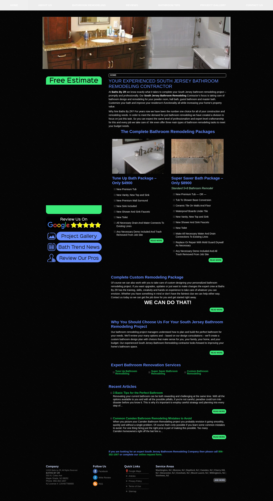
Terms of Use (135, 486)
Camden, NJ (206, 470)
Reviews (132, 5)
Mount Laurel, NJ (200, 473)
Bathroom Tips (169, 5)
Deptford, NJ (192, 470)
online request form (150, 454)
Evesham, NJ (183, 473)
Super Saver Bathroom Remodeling (164, 372)
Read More (156, 241)
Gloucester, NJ (167, 473)
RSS (101, 484)
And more (219, 480)
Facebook (103, 471)
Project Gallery (213, 5)
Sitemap (132, 491)
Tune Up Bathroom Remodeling (126, 372)
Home (14, 5)
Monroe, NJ (179, 470)
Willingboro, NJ (218, 473)
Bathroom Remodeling (89, 5)
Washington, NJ (164, 470)
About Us (45, 5)
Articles (132, 476)
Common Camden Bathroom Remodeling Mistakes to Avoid (152, 418)
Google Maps (135, 471)
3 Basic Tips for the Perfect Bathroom (138, 392)
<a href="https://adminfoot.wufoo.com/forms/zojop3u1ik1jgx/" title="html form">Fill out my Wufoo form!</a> (73, 145)
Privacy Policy (135, 481)
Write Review (105, 477)
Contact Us (254, 5)
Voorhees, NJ (162, 475)
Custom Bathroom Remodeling (197, 372)
